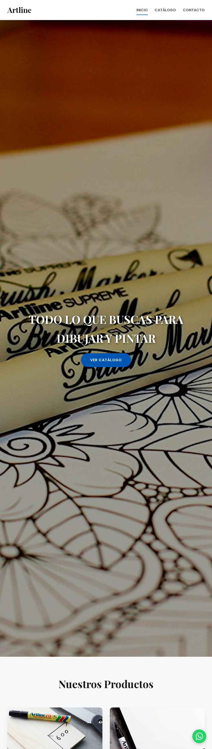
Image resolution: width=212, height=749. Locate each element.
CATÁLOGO (165, 10)
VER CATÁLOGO (106, 360)
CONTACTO (194, 10)
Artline (19, 10)
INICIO (142, 10)
